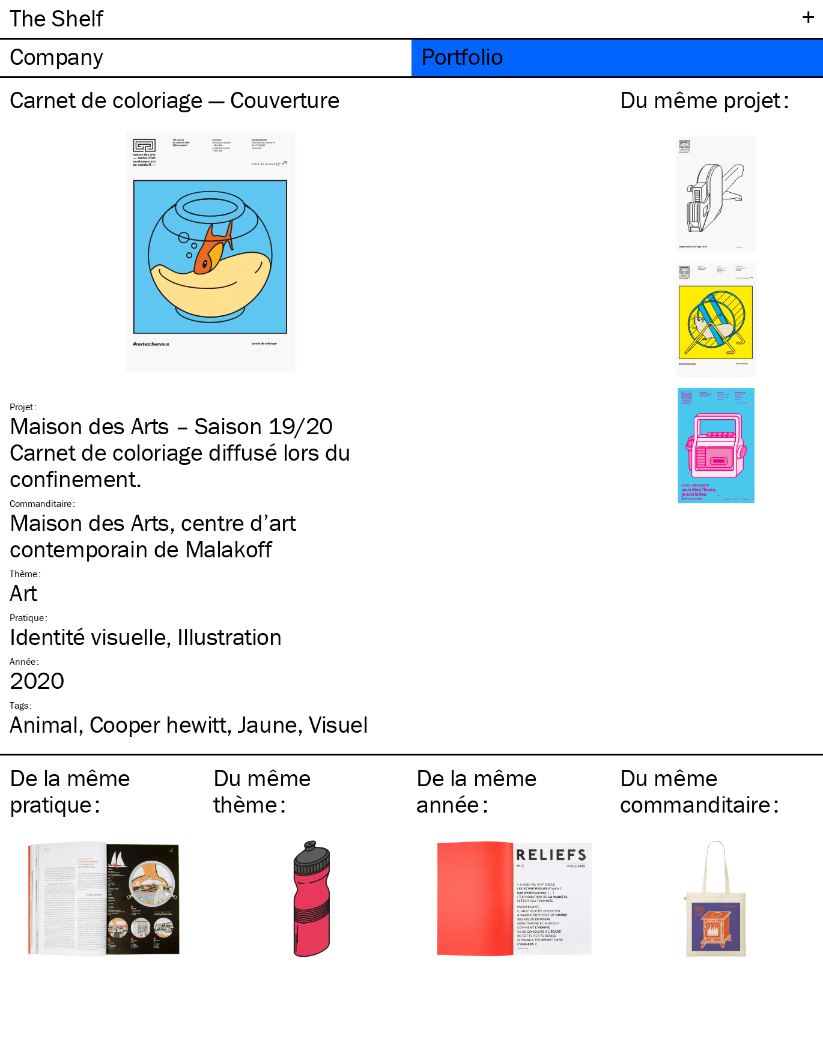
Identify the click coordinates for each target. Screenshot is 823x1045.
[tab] (206, 58)
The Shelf (56, 17)
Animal (44, 724)
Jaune (267, 724)
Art (23, 592)
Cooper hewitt (158, 724)
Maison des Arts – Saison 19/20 (171, 425)
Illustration (229, 636)
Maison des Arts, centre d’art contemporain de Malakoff (153, 535)
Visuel (338, 724)
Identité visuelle (88, 636)
